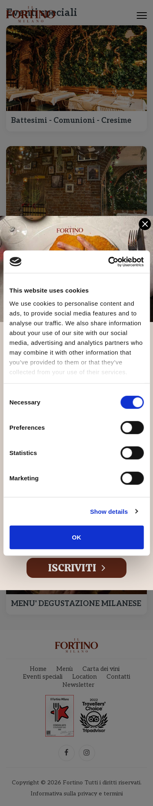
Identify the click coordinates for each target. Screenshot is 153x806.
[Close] (145, 224)
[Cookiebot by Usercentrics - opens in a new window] (109, 261)
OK (76, 537)
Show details (109, 511)
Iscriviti (76, 568)
